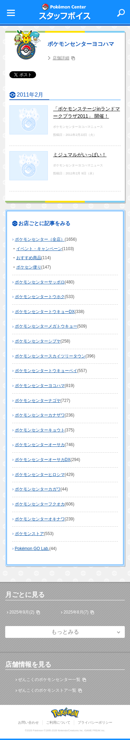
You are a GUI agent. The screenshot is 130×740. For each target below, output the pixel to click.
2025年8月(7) (75, 612)
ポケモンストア (29, 533)
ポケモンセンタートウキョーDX (45, 311)
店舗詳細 (61, 58)
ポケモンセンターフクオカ (40, 504)
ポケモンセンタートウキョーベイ (46, 370)
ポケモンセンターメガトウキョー (46, 326)
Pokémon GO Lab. (32, 548)
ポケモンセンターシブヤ (38, 341)
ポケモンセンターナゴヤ (38, 400)
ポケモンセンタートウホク (40, 296)
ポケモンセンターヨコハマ (80, 44)
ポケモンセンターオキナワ (40, 519)
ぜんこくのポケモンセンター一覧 (49, 679)
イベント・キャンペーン (39, 248)
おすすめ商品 (28, 257)
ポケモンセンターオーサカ (40, 444)
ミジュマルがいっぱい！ (79, 154)
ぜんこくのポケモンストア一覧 (47, 690)
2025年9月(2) (21, 612)
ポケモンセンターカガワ (38, 489)
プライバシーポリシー (95, 722)
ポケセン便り (28, 267)
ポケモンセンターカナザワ (40, 415)
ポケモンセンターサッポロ (40, 282)
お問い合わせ (28, 722)
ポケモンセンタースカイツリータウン (50, 356)
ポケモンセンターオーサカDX (43, 459)
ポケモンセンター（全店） (40, 239)
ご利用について (58, 722)
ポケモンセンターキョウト (40, 430)
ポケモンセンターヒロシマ (40, 474)
